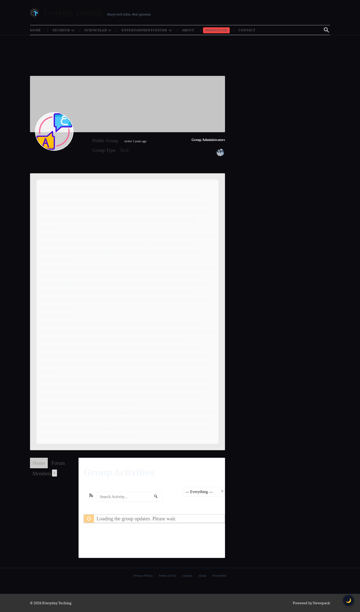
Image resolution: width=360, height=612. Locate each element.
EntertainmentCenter (144, 30)
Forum (58, 463)
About (188, 30)
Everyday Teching (73, 13)
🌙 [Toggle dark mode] (348, 600)
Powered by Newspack (311, 603)
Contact (246, 30)
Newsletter (217, 30)
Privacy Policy (143, 575)
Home (35, 30)
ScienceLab (95, 30)
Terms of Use (167, 575)
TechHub (61, 30)
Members (44, 473)
